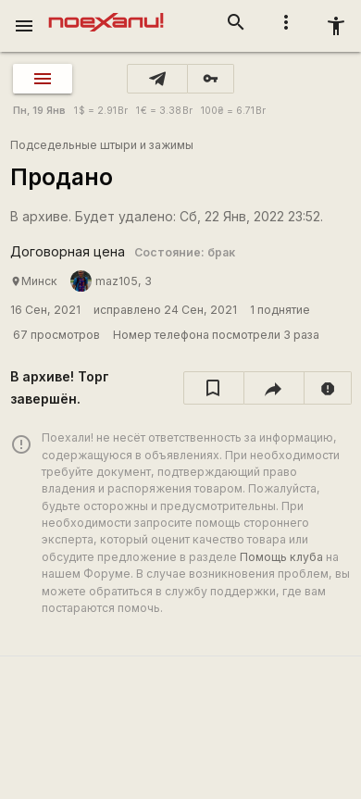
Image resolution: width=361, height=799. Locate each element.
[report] (328, 388)
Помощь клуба (281, 557)
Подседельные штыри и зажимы (101, 145)
